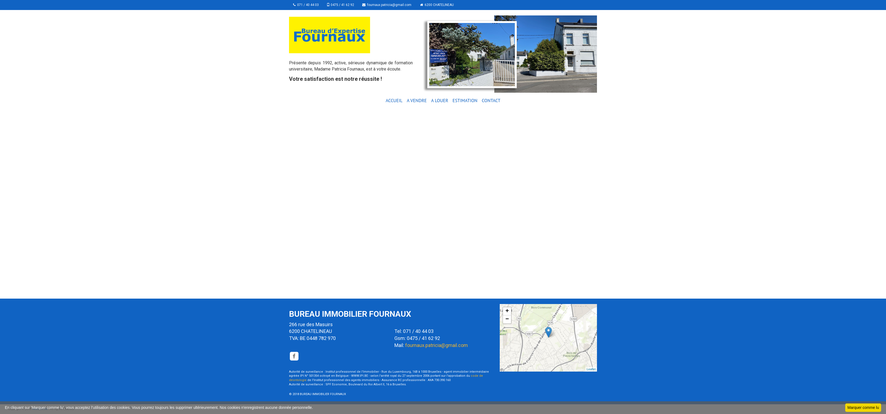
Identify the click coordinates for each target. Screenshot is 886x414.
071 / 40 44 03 (306, 5)
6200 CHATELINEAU (438, 5)
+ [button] (507, 311)
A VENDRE (417, 101)
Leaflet (591, 369)
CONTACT (491, 101)
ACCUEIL (394, 101)
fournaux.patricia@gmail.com (388, 5)
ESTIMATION (464, 101)
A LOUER (439, 101)
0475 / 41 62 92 (341, 5)
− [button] (507, 319)
